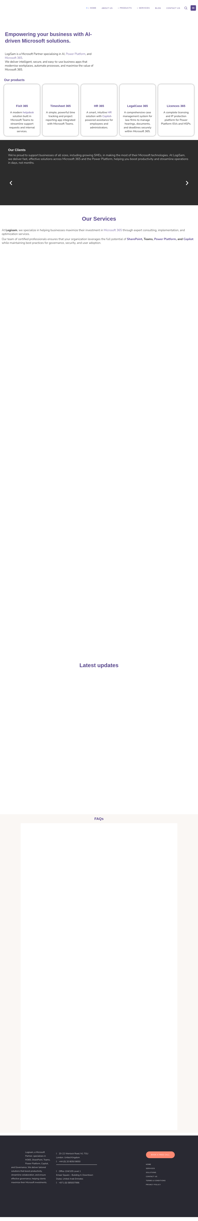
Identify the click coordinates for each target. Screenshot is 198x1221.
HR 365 (99, 106)
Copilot (106, 116)
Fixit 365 (22, 106)
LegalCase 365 (137, 106)
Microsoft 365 (13, 58)
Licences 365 (176, 106)
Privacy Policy (153, 1188)
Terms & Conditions (156, 1184)
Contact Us (151, 1180)
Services (150, 1172)
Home (148, 1168)
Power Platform (75, 54)
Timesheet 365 (60, 106)
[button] (11, 183)
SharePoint (134, 239)
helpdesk (28, 112)
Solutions (151, 1176)
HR (110, 112)
